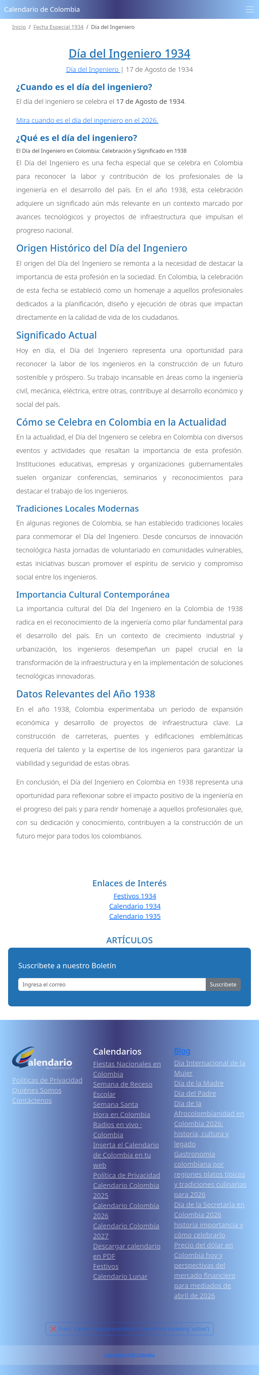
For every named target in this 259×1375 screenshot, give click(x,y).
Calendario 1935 (135, 916)
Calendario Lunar (120, 1276)
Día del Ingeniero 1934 (130, 53)
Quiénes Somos (36, 1090)
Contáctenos (32, 1100)
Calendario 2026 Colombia (129, 1355)
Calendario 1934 (135, 906)
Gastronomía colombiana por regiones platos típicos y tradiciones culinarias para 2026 (210, 1174)
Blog (182, 1050)
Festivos (105, 1266)
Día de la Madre (199, 1083)
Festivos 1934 (135, 895)
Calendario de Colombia (42, 9)
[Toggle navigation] (250, 9)
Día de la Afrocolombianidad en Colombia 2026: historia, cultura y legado (209, 1123)
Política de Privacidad (126, 1175)
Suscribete (223, 984)
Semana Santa (115, 1104)
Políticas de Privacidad (47, 1080)
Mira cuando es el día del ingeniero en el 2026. (87, 120)
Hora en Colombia (121, 1114)
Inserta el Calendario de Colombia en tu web (126, 1155)
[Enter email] (112, 984)
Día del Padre (195, 1093)
